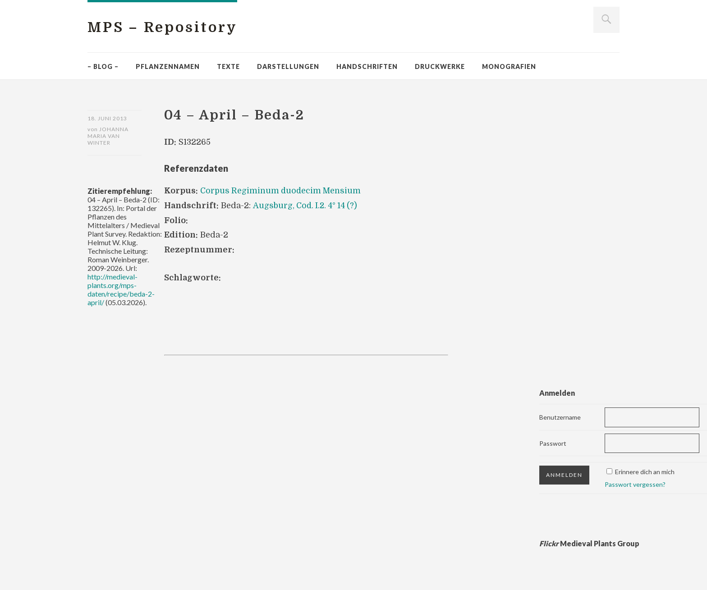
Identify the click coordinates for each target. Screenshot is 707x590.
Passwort (552, 443)
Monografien (509, 66)
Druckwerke (440, 66)
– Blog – (103, 66)
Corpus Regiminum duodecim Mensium (281, 190)
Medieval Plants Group (589, 543)
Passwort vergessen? (635, 484)
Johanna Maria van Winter (108, 136)
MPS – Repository (165, 27)
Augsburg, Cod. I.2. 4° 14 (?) (306, 205)
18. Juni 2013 (107, 118)
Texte (228, 66)
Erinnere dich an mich (645, 472)
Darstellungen (288, 66)
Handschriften (367, 66)
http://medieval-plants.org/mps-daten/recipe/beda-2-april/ (121, 290)
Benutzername (560, 417)
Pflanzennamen (168, 66)
